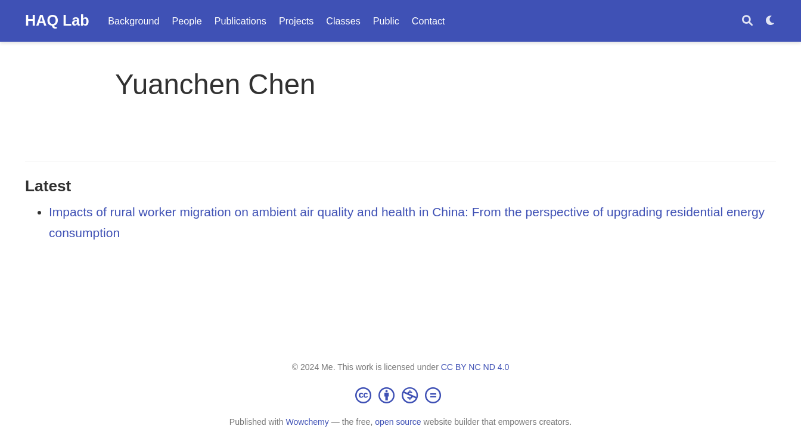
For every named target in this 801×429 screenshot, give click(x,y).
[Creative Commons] (400, 395)
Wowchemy (306, 422)
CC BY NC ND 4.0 (475, 367)
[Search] (747, 21)
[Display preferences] (770, 21)
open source (398, 422)
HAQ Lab (57, 20)
